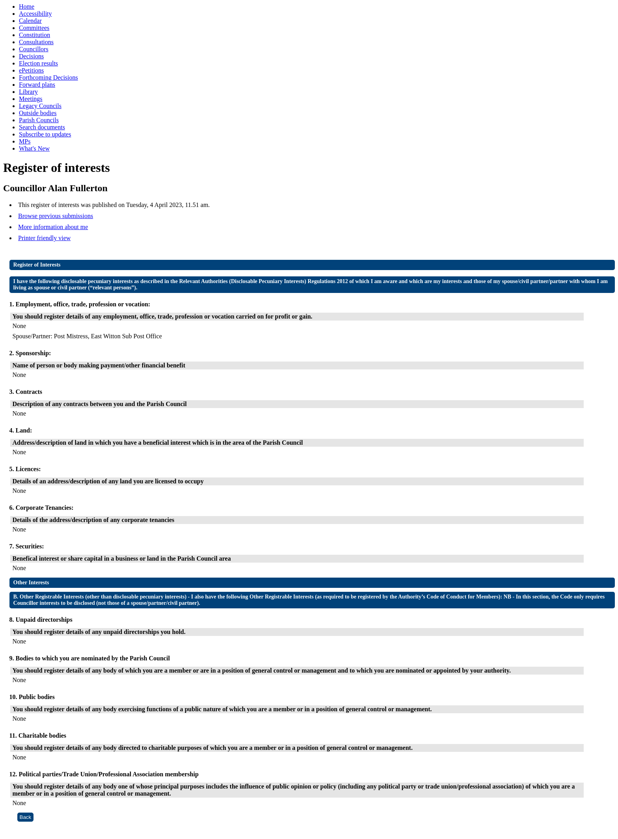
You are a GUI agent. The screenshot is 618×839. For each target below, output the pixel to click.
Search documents (42, 127)
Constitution (34, 35)
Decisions (31, 56)
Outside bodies (38, 113)
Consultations (36, 42)
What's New (34, 148)
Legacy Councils (40, 106)
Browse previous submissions (55, 216)
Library (28, 91)
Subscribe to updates (45, 134)
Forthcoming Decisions (48, 77)
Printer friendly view (44, 238)
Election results (38, 63)
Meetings (31, 98)
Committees (34, 27)
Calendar (30, 20)
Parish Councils (39, 120)
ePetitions (31, 70)
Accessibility (35, 13)
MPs (24, 141)
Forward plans (37, 84)
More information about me (53, 227)
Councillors (33, 49)
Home (26, 6)
